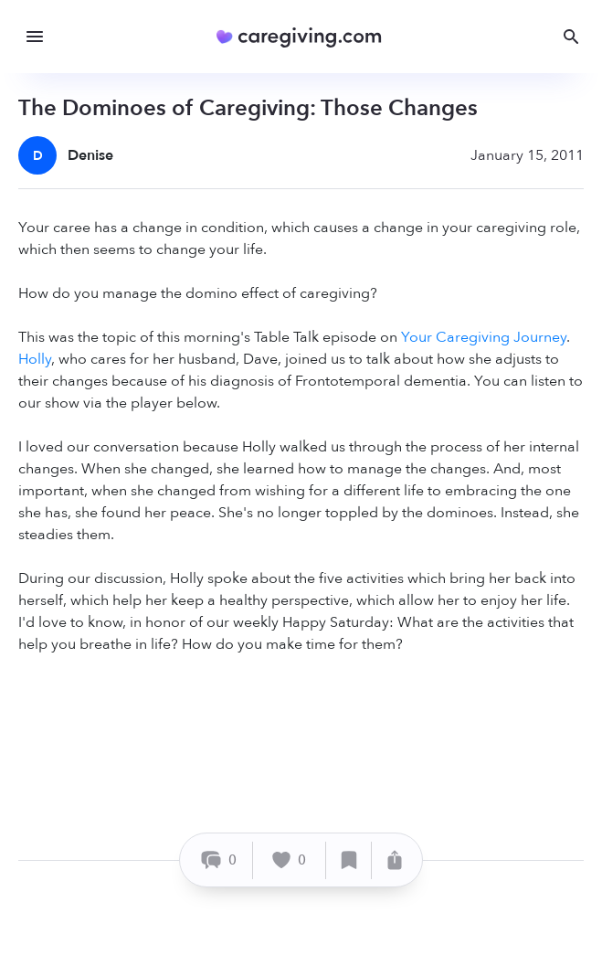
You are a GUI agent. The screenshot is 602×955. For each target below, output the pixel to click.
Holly (34, 359)
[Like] (289, 860)
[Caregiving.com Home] (305, 37)
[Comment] (219, 860)
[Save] (349, 860)
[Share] (394, 860)
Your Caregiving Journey (483, 337)
